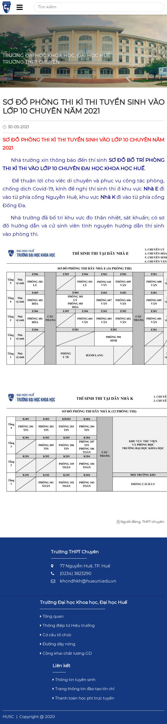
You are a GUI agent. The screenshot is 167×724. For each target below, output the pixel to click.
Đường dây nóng (57, 643)
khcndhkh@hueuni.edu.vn (88, 581)
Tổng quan (52, 616)
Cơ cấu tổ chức (55, 634)
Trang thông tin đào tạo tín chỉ (83, 688)
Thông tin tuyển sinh (74, 679)
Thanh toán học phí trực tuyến (83, 698)
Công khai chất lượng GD (66, 653)
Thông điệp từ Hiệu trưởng (67, 625)
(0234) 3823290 (75, 573)
